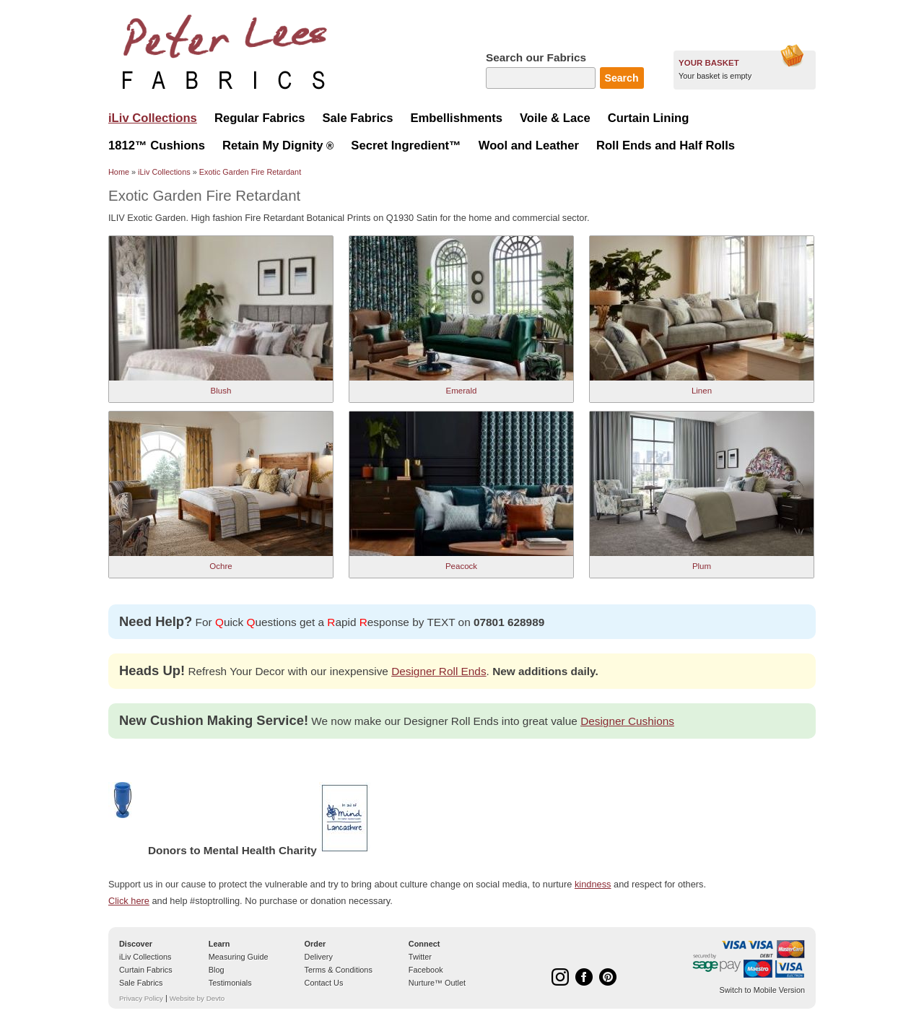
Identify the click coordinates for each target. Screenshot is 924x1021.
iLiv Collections (164, 172)
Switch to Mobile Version (762, 990)
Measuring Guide (239, 956)
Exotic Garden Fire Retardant (250, 172)
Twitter (420, 956)
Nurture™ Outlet (437, 982)
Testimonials (230, 982)
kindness (593, 884)
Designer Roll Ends (438, 671)
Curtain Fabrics (146, 969)
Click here (128, 900)
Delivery (319, 956)
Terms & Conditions (338, 969)
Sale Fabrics (140, 982)
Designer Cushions (627, 721)
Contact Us (324, 982)
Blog (217, 969)
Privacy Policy (141, 998)
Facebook (426, 969)
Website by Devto (197, 998)
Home (118, 172)
